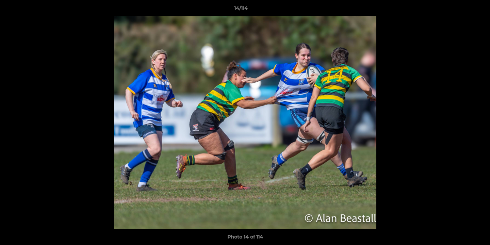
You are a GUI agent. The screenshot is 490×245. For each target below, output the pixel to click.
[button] (461, 10)
